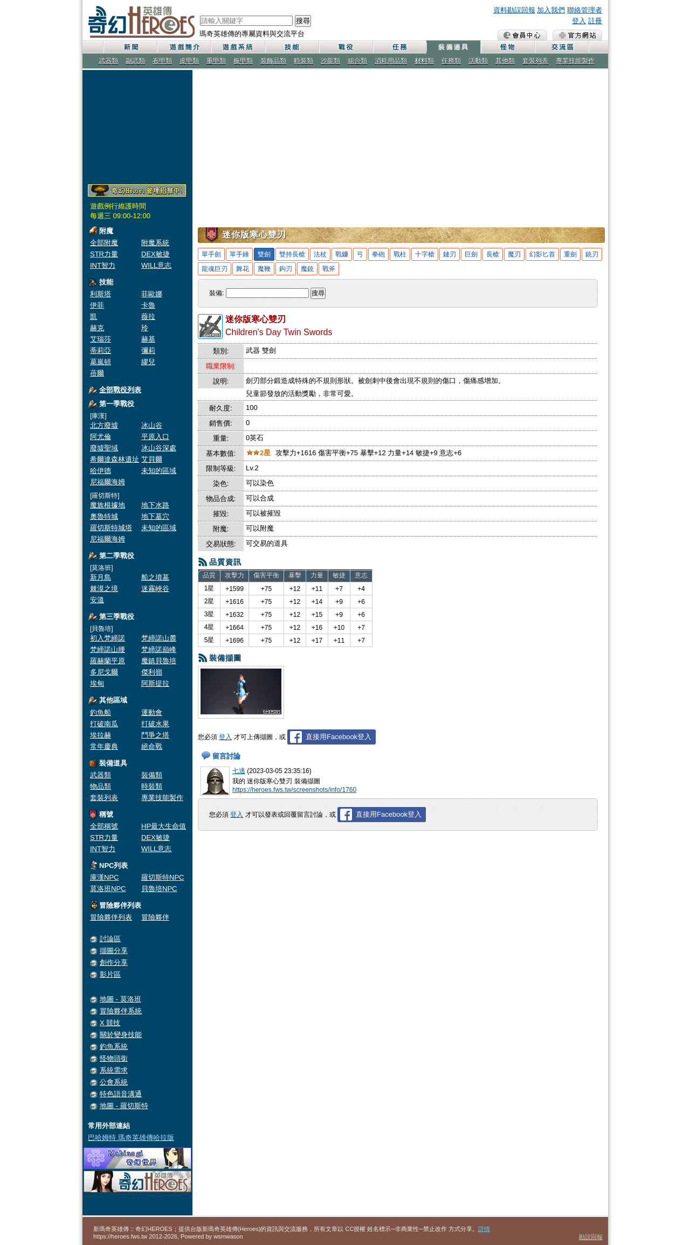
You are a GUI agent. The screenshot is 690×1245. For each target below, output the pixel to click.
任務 (399, 47)
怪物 (507, 47)
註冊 (595, 21)
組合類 (357, 61)
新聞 (130, 47)
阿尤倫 (100, 437)
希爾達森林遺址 (114, 459)
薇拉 (148, 316)
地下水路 (155, 505)
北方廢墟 (104, 425)
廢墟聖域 (104, 448)
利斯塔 (100, 294)
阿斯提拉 (155, 683)
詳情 (484, 1229)
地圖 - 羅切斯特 (124, 1106)
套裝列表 (535, 61)
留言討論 (226, 756)
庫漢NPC (104, 877)
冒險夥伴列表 (111, 917)
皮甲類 (189, 61)
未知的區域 (158, 471)
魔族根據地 (107, 505)
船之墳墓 (155, 577)
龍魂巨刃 (214, 269)
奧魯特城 (104, 516)
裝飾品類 (273, 61)
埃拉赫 (100, 735)
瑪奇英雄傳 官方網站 (577, 35)
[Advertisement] (137, 125)
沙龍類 (330, 61)
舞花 (242, 269)
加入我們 (551, 10)
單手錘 (239, 254)
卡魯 (148, 305)
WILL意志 (156, 265)
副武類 (135, 61)
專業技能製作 (575, 61)
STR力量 (104, 254)
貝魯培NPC (159, 889)
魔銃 (307, 269)
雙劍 (264, 254)
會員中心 (522, 35)
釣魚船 (100, 712)
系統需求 (114, 1070)
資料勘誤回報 (514, 10)
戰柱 (400, 254)
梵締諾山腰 (107, 649)
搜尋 (303, 21)
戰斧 (328, 269)
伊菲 (97, 305)
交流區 (561, 47)
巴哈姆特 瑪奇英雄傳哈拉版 (131, 1137)
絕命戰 (151, 746)
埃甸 (97, 683)
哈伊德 (100, 471)
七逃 (238, 771)
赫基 (148, 339)
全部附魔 (104, 243)
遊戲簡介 (184, 47)
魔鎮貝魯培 (158, 661)
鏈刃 (449, 254)
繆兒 (148, 362)
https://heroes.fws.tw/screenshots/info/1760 (294, 790)
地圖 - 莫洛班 (120, 999)
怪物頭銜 (114, 1058)
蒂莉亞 (100, 350)
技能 (292, 47)
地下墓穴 (155, 516)
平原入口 (155, 437)
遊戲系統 (238, 47)
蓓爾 (97, 373)
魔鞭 (264, 269)
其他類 (505, 61)
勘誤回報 (591, 1237)
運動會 (151, 712)
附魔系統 (155, 243)
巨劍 (471, 254)
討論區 (110, 939)
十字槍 (424, 254)
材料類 (424, 61)
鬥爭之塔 (155, 735)
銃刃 (591, 254)
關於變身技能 (121, 1035)
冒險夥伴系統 (121, 1011)
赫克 (97, 328)
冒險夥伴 (155, 917)
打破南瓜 (104, 724)
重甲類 (216, 61)
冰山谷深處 (158, 448)
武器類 (108, 61)
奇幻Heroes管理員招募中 (137, 190)
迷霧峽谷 (155, 589)
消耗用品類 (391, 61)
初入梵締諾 (107, 638)
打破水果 (155, 724)
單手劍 (211, 254)
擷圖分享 (114, 951)
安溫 (97, 600)
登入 (579, 21)
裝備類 (151, 775)
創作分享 (114, 962)
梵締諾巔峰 (158, 649)
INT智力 (102, 265)
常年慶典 (104, 746)
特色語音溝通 (121, 1094)
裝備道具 (453, 47)
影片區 (110, 974)
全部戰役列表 (120, 390)
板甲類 (243, 61)
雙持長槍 (292, 254)
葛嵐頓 (100, 362)
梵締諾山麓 (158, 638)
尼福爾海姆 (107, 482)
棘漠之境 (104, 589)
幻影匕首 (542, 254)
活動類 (478, 61)
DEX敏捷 (155, 254)
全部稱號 (104, 826)
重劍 (570, 254)
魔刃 (514, 254)
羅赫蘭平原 (107, 661)
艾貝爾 (151, 459)
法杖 (320, 254)
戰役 (345, 47)
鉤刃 (285, 269)
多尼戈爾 (104, 672)
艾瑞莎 (100, 339)
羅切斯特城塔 (111, 528)
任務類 (451, 61)
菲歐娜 (151, 294)
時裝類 (303, 61)
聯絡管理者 (584, 10)
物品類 (100, 786)
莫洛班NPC (108, 889)
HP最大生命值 (163, 826)
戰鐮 (341, 254)
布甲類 (162, 61)
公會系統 (114, 1082)
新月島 (100, 577)
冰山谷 (151, 425)
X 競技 (110, 1023)
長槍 (492, 254)
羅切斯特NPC (162, 877)
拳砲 (378, 254)
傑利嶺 (151, 672)
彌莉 (148, 350)
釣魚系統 (114, 1046)
